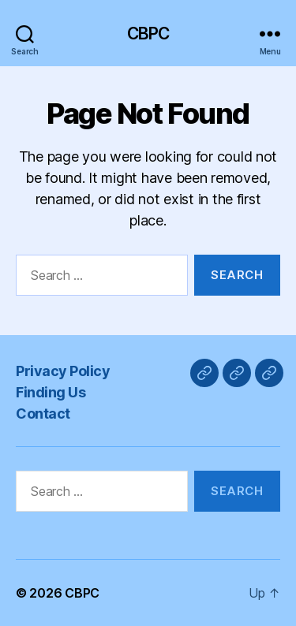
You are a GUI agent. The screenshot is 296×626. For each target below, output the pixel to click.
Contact (43, 413)
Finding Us (50, 392)
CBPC (148, 33)
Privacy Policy (63, 371)
